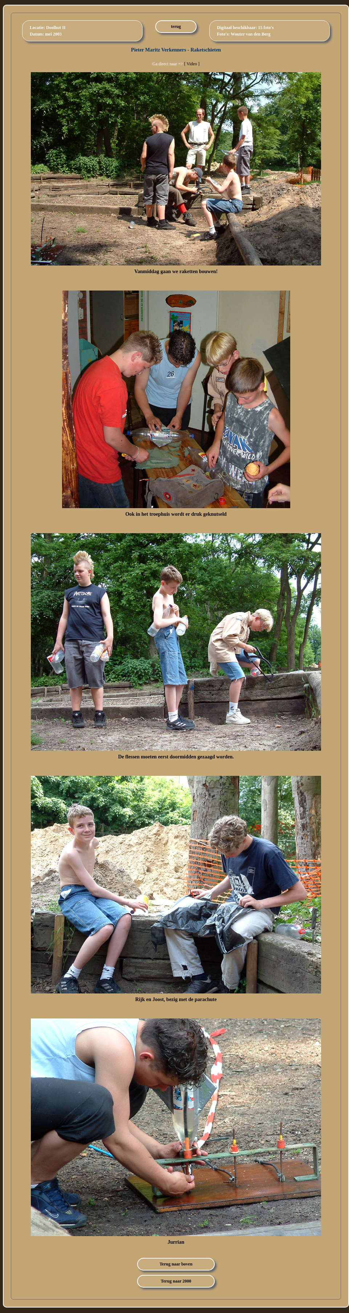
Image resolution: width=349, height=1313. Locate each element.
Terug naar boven (176, 1264)
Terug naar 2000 (176, 1281)
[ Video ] (192, 63)
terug (175, 26)
